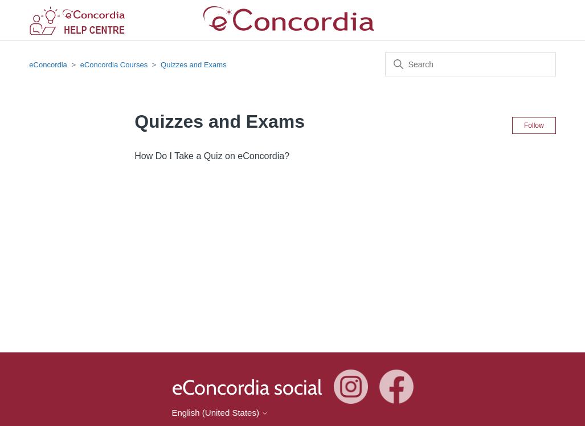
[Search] (470, 64)
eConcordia (48, 64)
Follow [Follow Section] (534, 125)
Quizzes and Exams (194, 64)
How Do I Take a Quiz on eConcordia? (211, 156)
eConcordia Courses (115, 64)
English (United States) (220, 412)
